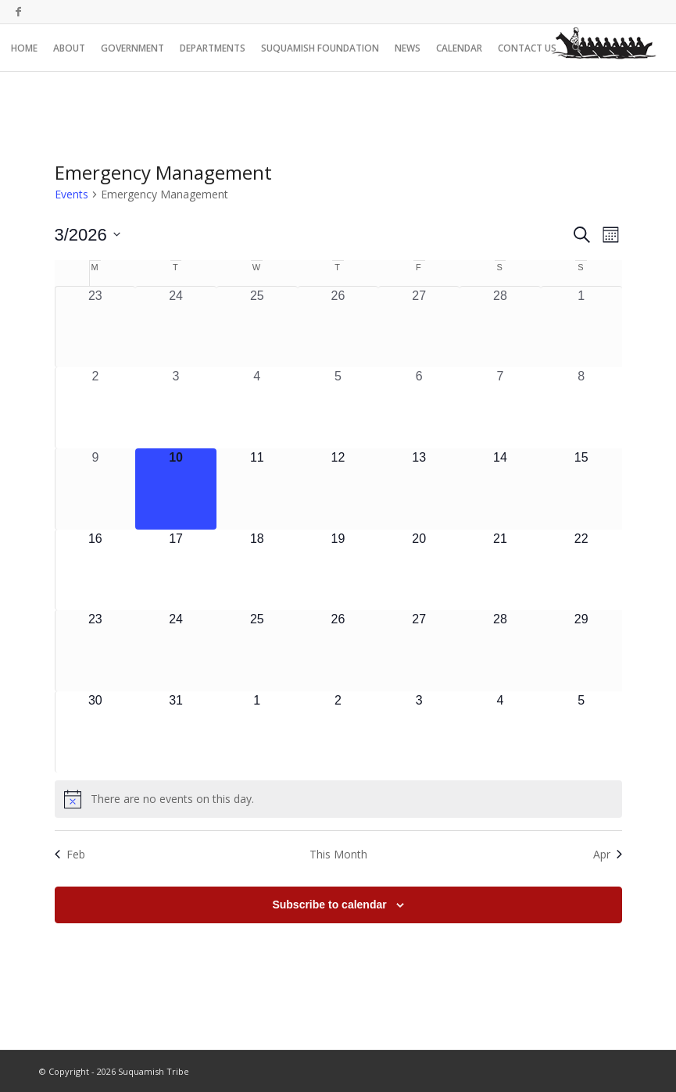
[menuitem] (24, 47)
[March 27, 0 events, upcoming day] (419, 650)
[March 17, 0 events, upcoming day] (175, 570)
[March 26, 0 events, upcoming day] (338, 650)
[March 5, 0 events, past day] (338, 407)
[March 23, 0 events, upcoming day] (95, 650)
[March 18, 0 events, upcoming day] (257, 570)
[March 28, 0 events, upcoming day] (500, 650)
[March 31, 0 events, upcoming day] (175, 732)
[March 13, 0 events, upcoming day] (419, 489)
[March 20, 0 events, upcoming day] (419, 570)
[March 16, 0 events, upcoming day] (95, 570)
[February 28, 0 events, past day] (500, 327)
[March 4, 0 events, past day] (257, 407)
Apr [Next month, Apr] (607, 854)
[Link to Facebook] (18, 11)
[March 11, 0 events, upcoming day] (257, 489)
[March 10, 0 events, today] (175, 489)
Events (71, 194)
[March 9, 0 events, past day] (95, 489)
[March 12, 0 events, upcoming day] (338, 489)
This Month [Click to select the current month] (338, 854)
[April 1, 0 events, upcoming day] (257, 732)
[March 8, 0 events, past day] (581, 407)
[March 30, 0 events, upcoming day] (95, 732)
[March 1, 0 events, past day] (581, 327)
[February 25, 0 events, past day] (257, 327)
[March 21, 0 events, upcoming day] (500, 570)
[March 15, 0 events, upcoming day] (581, 489)
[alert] (338, 799)
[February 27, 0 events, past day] (419, 327)
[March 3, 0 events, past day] (175, 407)
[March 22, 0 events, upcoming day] (581, 570)
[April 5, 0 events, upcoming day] (581, 732)
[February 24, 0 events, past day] (175, 327)
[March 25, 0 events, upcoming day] (257, 650)
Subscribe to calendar (329, 904)
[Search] (576, 47)
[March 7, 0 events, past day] (500, 407)
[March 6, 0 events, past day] (419, 407)
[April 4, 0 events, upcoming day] (500, 732)
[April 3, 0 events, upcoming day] (419, 732)
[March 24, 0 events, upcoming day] (175, 650)
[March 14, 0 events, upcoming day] (500, 489)
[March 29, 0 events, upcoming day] (581, 650)
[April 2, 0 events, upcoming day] (338, 732)
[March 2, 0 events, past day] (95, 407)
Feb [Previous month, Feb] (70, 854)
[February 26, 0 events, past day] (338, 327)
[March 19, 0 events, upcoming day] (338, 570)
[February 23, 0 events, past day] (95, 327)
